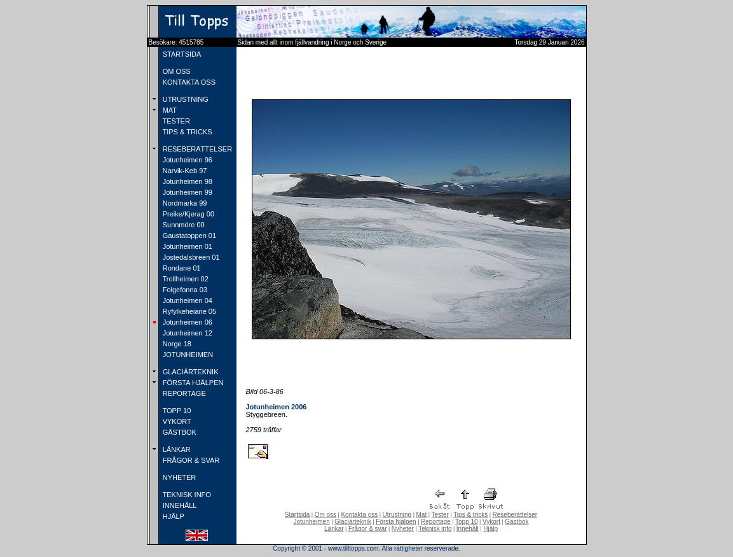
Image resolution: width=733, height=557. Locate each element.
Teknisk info (434, 528)
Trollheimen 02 (185, 279)
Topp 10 (466, 521)
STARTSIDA (181, 54)
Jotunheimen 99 (186, 192)
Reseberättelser (515, 514)
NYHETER (178, 477)
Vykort (491, 521)
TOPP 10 (176, 410)
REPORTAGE (183, 393)
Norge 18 (176, 344)
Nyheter (403, 528)
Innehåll (467, 528)
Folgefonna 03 (184, 289)
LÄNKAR (176, 449)
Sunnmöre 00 (183, 225)
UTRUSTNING (185, 99)
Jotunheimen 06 (186, 322)
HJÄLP (172, 516)
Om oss (325, 514)
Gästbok (516, 521)
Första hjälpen (396, 521)
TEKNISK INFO (186, 494)
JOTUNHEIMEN (187, 354)
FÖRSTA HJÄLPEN (192, 382)
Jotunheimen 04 (186, 300)
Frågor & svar (367, 528)
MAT (169, 110)
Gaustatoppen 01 (188, 235)
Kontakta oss (359, 514)
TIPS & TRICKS (186, 132)
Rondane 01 (181, 268)
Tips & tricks (470, 514)
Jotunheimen (311, 521)
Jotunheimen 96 (186, 160)
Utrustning (397, 514)
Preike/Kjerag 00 (187, 214)
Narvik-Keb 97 (184, 170)
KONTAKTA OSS (188, 82)
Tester (440, 514)
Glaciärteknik (352, 521)
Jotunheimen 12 (186, 333)
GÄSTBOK (178, 432)
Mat (421, 514)
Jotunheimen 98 (186, 181)
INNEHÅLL (179, 505)
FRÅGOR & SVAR (190, 460)
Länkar (334, 528)
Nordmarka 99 (184, 203)
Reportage (436, 521)
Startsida (297, 514)
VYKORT (176, 421)
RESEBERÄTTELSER (196, 149)
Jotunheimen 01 (186, 246)
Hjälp (490, 528)
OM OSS (176, 71)
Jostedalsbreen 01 (190, 257)
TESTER (175, 121)
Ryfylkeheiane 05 (188, 311)
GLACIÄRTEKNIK (190, 372)
